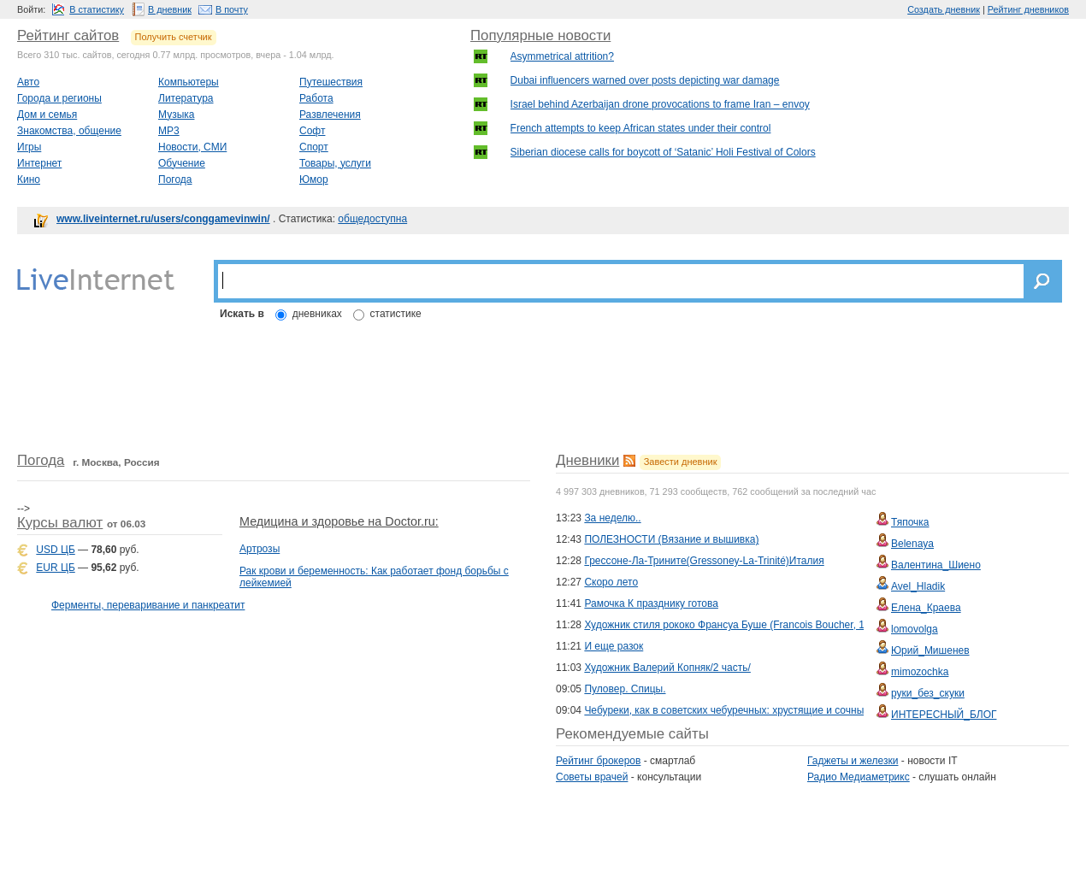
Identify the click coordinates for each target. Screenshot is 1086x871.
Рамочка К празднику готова (651, 603)
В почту (231, 9)
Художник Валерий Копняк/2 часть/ (667, 668)
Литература (186, 98)
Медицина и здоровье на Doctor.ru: (339, 521)
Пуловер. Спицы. (624, 689)
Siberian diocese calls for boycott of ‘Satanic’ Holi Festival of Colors (663, 152)
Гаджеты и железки (852, 761)
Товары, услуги (335, 163)
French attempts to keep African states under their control (641, 128)
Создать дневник (943, 9)
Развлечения (330, 115)
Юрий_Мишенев (930, 650)
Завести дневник (680, 461)
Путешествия (331, 82)
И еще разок (613, 646)
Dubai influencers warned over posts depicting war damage (645, 80)
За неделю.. (612, 518)
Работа (316, 98)
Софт (312, 131)
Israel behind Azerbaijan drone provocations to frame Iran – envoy (660, 104)
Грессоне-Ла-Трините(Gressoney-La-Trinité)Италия (703, 561)
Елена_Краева (926, 608)
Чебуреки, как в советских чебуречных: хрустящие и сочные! (728, 710)
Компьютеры (188, 82)
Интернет (39, 163)
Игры (29, 147)
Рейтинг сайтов (68, 35)
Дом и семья (47, 115)
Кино (28, 179)
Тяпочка (910, 522)
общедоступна (372, 219)
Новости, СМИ (192, 147)
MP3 (169, 131)
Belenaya (912, 544)
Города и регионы (59, 98)
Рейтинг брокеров (598, 761)
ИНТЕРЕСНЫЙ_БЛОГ (943, 715)
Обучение (181, 163)
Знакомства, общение (69, 131)
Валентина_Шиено (936, 565)
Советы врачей (592, 777)
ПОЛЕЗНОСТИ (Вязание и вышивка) (671, 539)
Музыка (176, 115)
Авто (28, 82)
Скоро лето (611, 582)
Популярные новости (540, 35)
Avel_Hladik (918, 586)
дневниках (317, 314)
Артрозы (259, 549)
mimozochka (919, 672)
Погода (175, 179)
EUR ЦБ (55, 568)
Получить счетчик (173, 37)
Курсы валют (60, 523)
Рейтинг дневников (1028, 9)
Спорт (313, 147)
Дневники (587, 460)
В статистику (96, 9)
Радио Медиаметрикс (858, 777)
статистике (396, 314)
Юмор (313, 179)
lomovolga (914, 629)
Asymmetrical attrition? (562, 56)
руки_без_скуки (928, 693)
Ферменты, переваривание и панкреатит (148, 605)
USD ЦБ (55, 550)
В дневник (170, 9)
